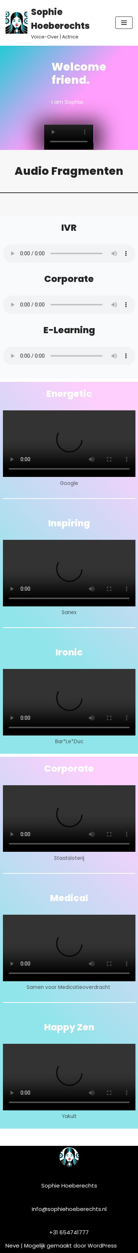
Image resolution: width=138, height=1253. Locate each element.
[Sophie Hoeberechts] (54, 23)
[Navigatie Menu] (124, 22)
